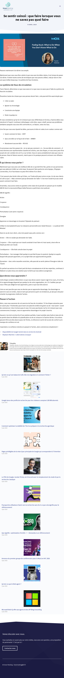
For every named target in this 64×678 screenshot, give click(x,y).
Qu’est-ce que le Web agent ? (11, 584)
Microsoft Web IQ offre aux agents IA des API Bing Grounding (22, 610)
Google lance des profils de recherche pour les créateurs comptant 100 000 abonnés (30, 400)
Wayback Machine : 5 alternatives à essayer (16, 335)
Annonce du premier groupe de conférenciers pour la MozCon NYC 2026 (26, 558)
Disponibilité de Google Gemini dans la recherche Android (21, 332)
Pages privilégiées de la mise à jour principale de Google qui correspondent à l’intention (31, 451)
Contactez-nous (10, 648)
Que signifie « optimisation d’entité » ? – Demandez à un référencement (26, 533)
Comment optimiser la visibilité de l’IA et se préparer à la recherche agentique (28, 426)
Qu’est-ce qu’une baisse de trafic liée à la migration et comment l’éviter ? (26, 375)
